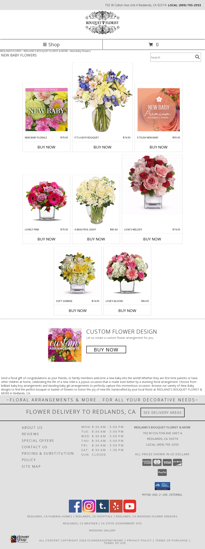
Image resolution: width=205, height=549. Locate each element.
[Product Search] (172, 57)
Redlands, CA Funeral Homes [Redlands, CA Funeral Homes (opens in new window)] (49, 516)
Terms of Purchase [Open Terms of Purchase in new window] (172, 540)
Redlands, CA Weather (80, 523)
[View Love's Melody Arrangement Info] (152, 185)
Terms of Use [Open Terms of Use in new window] (115, 543)
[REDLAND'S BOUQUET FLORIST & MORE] (102, 34)
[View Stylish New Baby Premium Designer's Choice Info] (159, 109)
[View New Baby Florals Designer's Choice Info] (46, 109)
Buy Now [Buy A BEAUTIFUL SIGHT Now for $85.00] (96, 239)
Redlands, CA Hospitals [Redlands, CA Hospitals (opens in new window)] (94, 516)
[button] (162, 486)
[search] (197, 56)
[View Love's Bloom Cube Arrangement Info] (127, 273)
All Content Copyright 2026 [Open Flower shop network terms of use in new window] (62, 540)
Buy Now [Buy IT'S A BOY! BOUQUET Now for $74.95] (102, 147)
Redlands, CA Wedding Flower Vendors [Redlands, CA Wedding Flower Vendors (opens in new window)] (147, 516)
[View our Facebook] (75, 511)
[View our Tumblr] (102, 511)
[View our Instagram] (88, 511)
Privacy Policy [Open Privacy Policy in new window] (139, 540)
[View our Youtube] (129, 511)
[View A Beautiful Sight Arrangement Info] (96, 201)
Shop (51, 44)
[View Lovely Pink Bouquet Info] (46, 202)
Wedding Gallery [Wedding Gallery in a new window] (102, 530)
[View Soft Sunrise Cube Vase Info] (78, 273)
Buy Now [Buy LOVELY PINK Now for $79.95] (46, 239)
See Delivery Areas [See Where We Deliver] (163, 412)
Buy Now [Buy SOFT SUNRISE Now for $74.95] (78, 310)
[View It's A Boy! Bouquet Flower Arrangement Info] (102, 99)
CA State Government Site (121, 523)
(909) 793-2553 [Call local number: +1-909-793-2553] (190, 5)
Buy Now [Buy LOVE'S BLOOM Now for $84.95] (127, 310)
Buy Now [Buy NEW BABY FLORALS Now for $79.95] (46, 147)
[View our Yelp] (116, 511)
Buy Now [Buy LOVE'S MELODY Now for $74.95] (152, 239)
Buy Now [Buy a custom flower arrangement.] (106, 349)
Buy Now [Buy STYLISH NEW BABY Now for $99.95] (159, 147)
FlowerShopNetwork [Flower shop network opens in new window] (105, 540)
